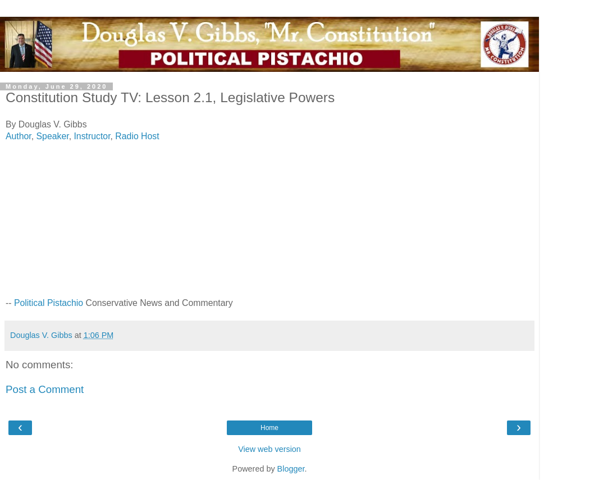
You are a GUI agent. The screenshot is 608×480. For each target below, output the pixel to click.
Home (269, 428)
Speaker (52, 136)
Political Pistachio (48, 303)
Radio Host (137, 136)
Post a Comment (45, 389)
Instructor (92, 136)
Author (18, 136)
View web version (269, 449)
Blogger (291, 468)
